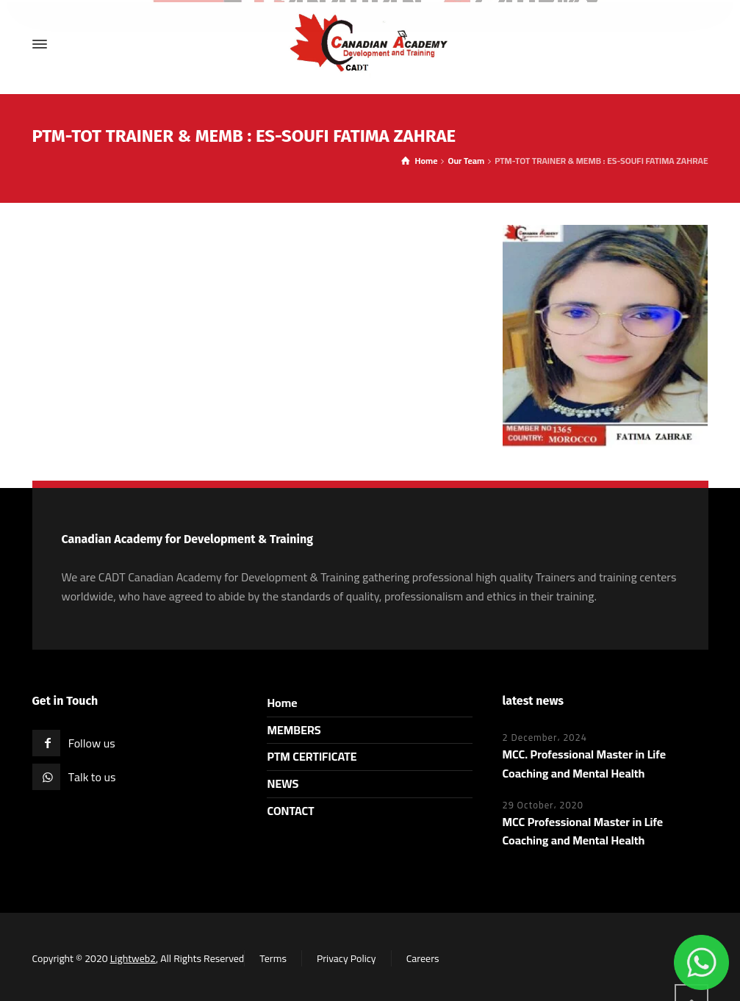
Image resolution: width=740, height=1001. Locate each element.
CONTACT (290, 811)
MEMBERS (293, 730)
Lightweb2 (133, 958)
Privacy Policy (346, 958)
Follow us (91, 743)
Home (282, 703)
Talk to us (92, 777)
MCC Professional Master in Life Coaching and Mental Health (582, 831)
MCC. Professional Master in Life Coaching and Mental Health (584, 763)
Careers (422, 958)
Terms (273, 958)
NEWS (282, 783)
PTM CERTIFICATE (311, 756)
